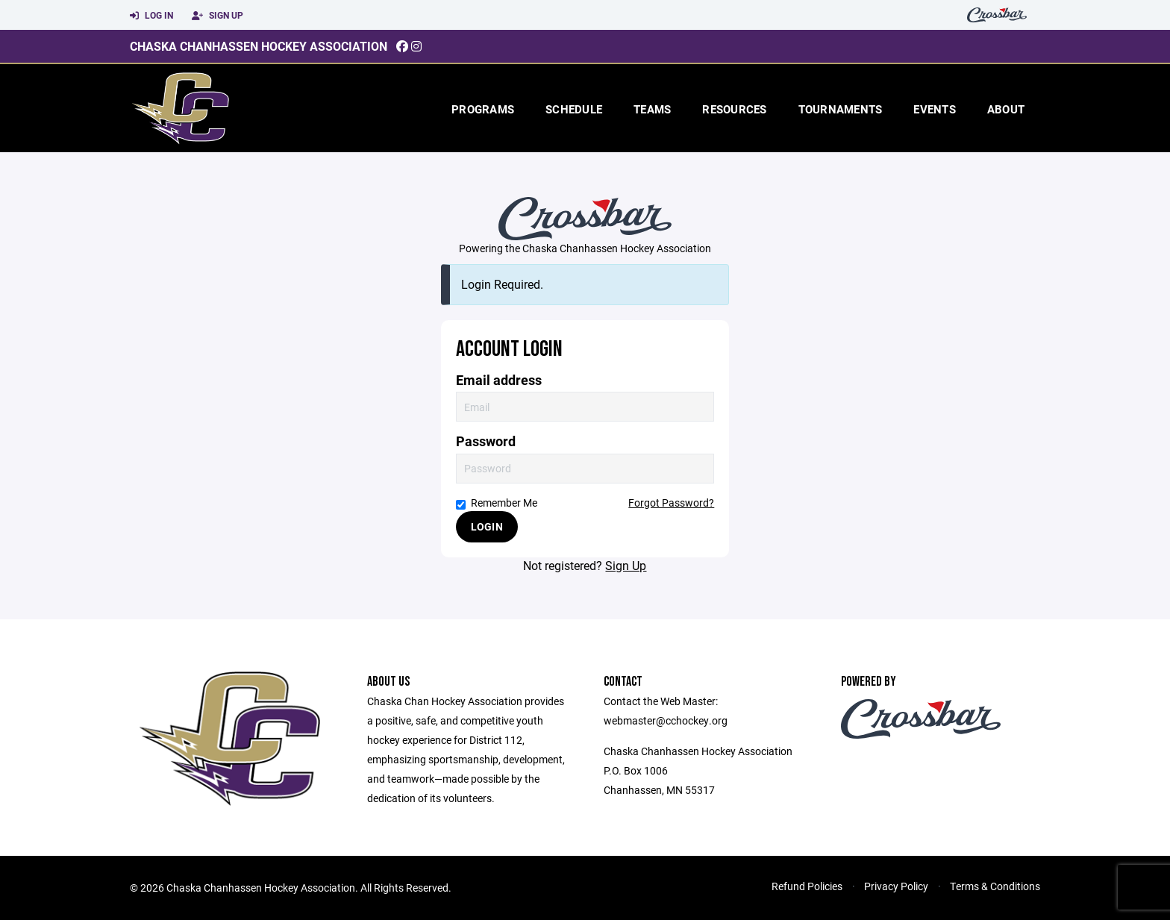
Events (934, 108)
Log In (151, 15)
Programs (482, 108)
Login (487, 526)
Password (486, 441)
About (1005, 108)
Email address (499, 380)
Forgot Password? (671, 502)
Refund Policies (807, 886)
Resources (734, 108)
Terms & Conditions (995, 886)
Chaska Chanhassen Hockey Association (258, 46)
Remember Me (496, 502)
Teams (652, 108)
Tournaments (840, 108)
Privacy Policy (896, 886)
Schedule (573, 108)
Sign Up (217, 15)
